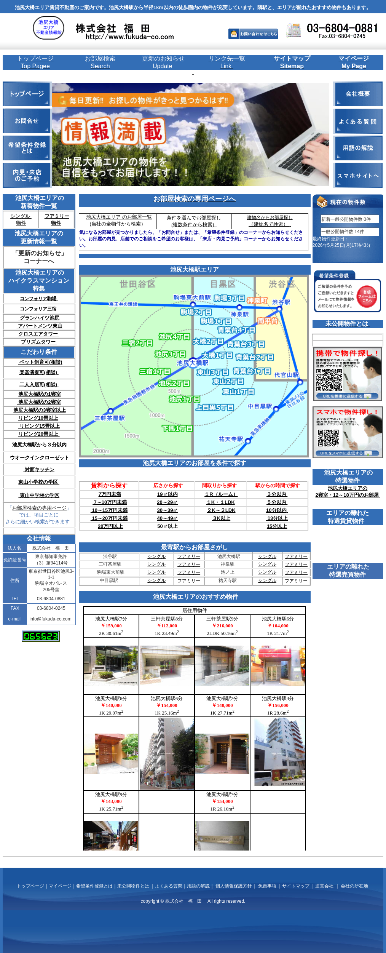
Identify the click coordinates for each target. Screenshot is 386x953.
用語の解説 (198, 886)
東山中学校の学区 (38, 495)
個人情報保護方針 (233, 886)
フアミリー (188, 556)
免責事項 (267, 886)
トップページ (30, 886)
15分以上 (277, 526)
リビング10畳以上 (38, 418)
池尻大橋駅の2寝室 (39, 402)
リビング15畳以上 (39, 426)
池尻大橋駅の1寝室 (39, 394)
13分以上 (277, 518)
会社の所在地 (354, 886)
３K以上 (221, 518)
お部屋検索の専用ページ (39, 508)
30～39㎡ (167, 510)
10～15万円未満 (109, 510)
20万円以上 (110, 526)
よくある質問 (168, 886)
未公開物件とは (133, 886)
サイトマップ (295, 886)
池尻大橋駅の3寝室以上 (39, 410)
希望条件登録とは (94, 886)
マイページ (60, 886)
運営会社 (324, 886)
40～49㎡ (167, 518)
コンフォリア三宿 (38, 309)
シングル (156, 556)
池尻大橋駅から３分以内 (39, 445)
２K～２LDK (221, 510)
